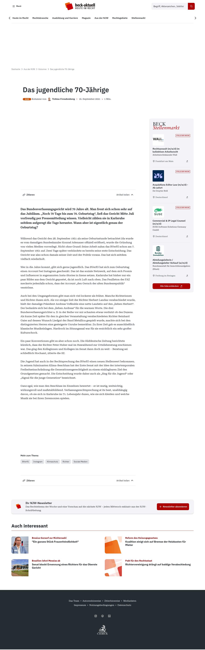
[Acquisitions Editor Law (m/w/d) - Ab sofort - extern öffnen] (187, 198)
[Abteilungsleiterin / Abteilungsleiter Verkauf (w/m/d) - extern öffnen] (187, 276)
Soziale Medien (80, 462)
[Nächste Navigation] (194, 18)
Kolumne (42, 69)
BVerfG (25, 462)
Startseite (15, 69)
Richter (66, 462)
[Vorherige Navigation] (11, 18)
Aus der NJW (29, 69)
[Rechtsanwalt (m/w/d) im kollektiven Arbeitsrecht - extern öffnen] (187, 162)
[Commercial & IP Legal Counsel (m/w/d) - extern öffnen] (187, 237)
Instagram (37, 462)
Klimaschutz (52, 462)
